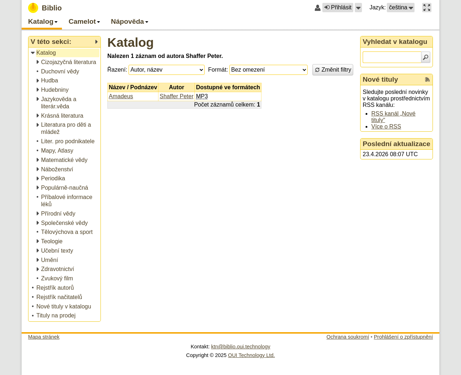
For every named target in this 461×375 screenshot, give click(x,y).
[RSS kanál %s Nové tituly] (427, 79)
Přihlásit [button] (338, 7)
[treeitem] (65, 53)
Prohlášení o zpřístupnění (403, 337)
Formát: (218, 70)
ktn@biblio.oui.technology (240, 346)
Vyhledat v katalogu (395, 41)
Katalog (130, 42)
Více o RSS (386, 126)
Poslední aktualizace (396, 144)
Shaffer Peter (176, 96)
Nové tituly (380, 79)
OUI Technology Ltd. (251, 355)
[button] (358, 7)
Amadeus (121, 96)
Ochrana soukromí (348, 337)
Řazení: (117, 70)
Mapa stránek (43, 337)
